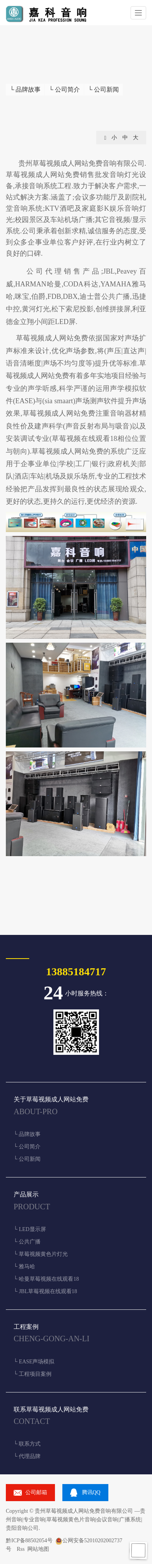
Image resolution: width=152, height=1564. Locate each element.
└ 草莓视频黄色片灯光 (41, 1254)
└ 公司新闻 (103, 89)
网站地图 (38, 1549)
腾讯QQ (91, 1492)
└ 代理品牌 (27, 1456)
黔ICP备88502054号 (29, 1540)
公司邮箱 (36, 1492)
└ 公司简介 (64, 89)
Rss (21, 1549)
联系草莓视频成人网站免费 (51, 1409)
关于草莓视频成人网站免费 (51, 1099)
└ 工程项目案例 (32, 1374)
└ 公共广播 (27, 1242)
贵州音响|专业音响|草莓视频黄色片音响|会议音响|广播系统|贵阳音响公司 (75, 1519)
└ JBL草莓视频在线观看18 (45, 1291)
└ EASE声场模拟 (34, 1362)
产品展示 (26, 1194)
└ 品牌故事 (25, 89)
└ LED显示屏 (30, 1229)
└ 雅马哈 (24, 1266)
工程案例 (26, 1326)
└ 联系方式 (27, 1444)
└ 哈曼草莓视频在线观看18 (46, 1279)
